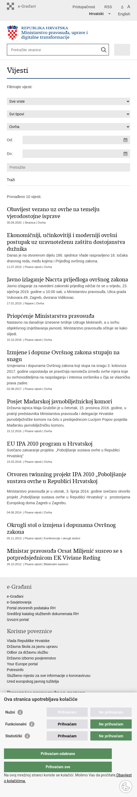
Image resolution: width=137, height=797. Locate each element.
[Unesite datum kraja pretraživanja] (76, 153)
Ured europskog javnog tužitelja (33, 681)
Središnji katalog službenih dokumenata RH (43, 614)
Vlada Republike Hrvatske (28, 641)
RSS (108, 7)
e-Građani (15, 596)
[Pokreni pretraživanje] (104, 50)
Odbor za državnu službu (27, 652)
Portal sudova (18, 702)
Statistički (13, 746)
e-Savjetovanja (19, 602)
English (124, 14)
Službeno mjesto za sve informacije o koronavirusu (48, 675)
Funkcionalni (15, 735)
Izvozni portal (18, 619)
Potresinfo (15, 670)
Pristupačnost (84, 7)
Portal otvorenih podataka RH (31, 608)
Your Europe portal (22, 664)
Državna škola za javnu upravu (32, 646)
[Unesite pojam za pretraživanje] (30, 49)
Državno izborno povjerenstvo (31, 658)
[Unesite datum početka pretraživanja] (76, 140)
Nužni (10, 723)
